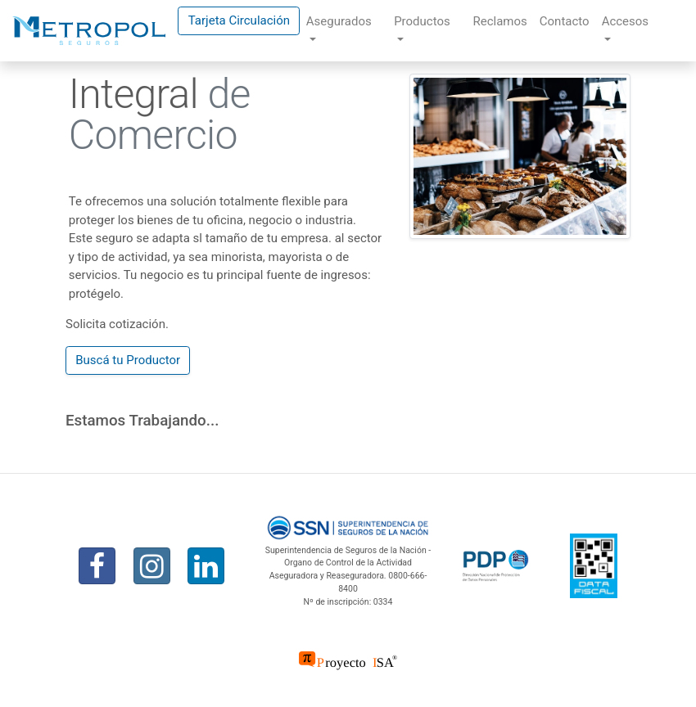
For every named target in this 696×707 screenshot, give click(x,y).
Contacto (565, 21)
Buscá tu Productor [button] (127, 360)
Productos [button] (422, 21)
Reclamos (499, 21)
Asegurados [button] (339, 21)
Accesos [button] (625, 21)
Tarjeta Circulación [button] (239, 20)
